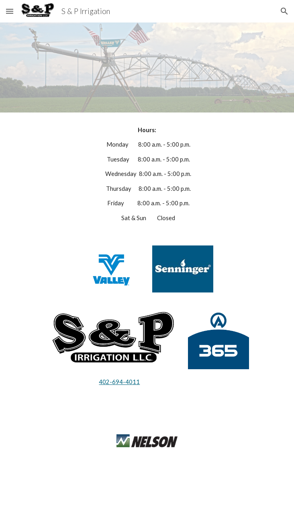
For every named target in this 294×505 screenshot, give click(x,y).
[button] (9, 11)
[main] (147, 174)
